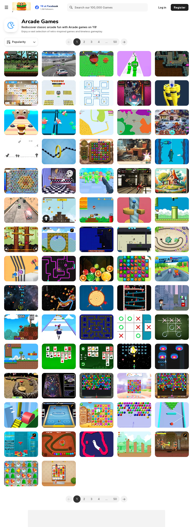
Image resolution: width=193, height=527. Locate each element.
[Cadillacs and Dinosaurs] (172, 444)
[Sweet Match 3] (134, 268)
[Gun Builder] (96, 181)
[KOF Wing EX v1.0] (134, 181)
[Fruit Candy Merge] (96, 268)
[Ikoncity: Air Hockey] (59, 415)
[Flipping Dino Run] (21, 151)
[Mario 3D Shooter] (172, 63)
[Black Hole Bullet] (59, 93)
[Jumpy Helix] (134, 210)
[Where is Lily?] (134, 444)
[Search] (71, 7)
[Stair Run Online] (21, 415)
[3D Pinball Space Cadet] (59, 385)
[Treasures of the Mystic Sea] (21, 181)
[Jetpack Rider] (59, 210)
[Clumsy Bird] (172, 210)
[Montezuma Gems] (96, 151)
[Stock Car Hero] (59, 63)
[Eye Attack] (172, 298)
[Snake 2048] (59, 122)
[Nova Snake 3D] (21, 385)
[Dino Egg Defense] (59, 444)
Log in (162, 7)
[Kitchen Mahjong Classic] (21, 93)
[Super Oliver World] (21, 356)
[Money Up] (134, 63)
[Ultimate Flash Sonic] (59, 239)
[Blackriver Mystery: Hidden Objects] (134, 151)
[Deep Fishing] (172, 151)
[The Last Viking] (21, 239)
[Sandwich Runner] (21, 122)
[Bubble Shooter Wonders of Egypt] (172, 385)
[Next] (124, 42)
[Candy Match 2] (134, 385)
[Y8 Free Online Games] (21, 7)
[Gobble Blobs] (96, 327)
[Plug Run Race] (21, 268)
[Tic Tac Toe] (172, 327)
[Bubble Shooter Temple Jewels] (96, 385)
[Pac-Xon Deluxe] (96, 239)
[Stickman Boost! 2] (134, 239)
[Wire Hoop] (59, 151)
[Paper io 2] (96, 122)
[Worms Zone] (59, 298)
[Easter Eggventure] (172, 181)
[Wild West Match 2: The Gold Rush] (96, 415)
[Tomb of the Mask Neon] (59, 268)
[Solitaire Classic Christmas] (96, 356)
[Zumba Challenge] (172, 239)
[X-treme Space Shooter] (21, 298)
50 (115, 42)
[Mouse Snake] (96, 444)
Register (179, 7)
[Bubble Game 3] (134, 415)
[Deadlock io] (134, 122)
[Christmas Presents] (172, 122)
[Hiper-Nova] (134, 356)
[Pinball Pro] (134, 93)
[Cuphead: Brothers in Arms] (59, 181)
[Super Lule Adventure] (96, 210)
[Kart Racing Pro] (172, 268)
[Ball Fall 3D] (172, 93)
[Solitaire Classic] (59, 356)
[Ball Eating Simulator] (96, 63)
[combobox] (21, 42)
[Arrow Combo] (172, 356)
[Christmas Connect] (21, 473)
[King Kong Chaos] (134, 298)
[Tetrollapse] (21, 444)
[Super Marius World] (21, 327)
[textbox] (21, 42)
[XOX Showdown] (134, 327)
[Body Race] (59, 327)
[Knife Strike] (96, 298)
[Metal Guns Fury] (21, 63)
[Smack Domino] (172, 415)
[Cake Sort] (59, 473)
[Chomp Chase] (96, 93)
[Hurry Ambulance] (21, 210)
